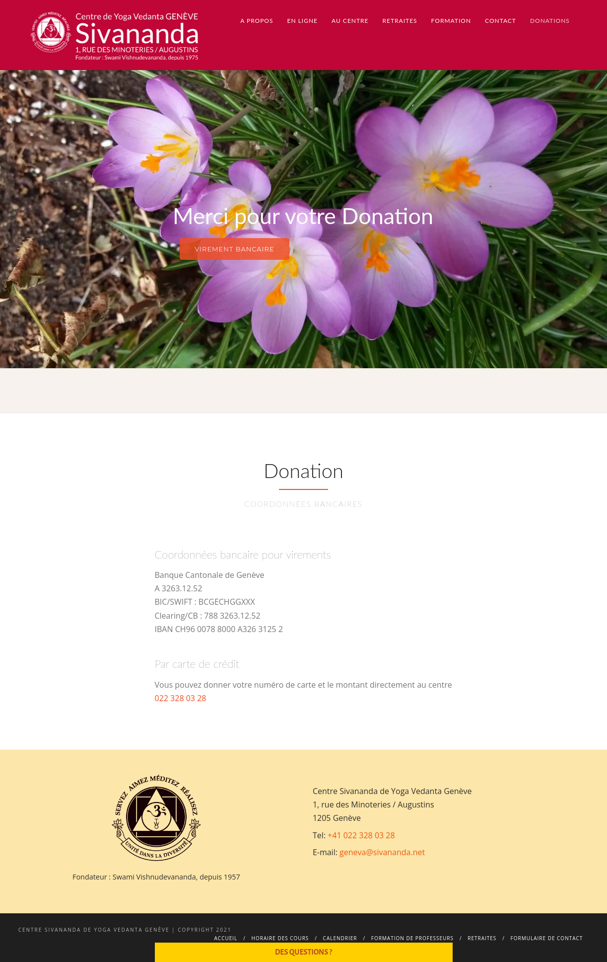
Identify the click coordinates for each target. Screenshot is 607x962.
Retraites (400, 20)
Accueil (226, 938)
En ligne (302, 20)
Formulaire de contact (547, 938)
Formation (451, 20)
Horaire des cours (280, 938)
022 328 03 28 (180, 698)
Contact (500, 20)
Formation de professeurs (412, 938)
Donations (550, 20)
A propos (256, 20)
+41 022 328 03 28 (361, 835)
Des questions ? (303, 952)
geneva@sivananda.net (382, 852)
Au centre (350, 20)
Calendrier (340, 938)
